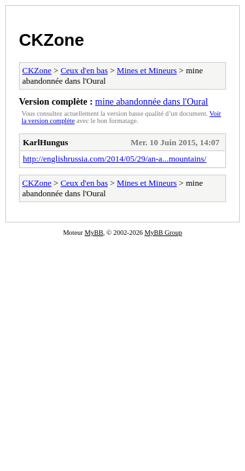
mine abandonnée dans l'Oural (151, 101)
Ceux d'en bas (84, 70)
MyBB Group (163, 232)
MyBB (94, 232)
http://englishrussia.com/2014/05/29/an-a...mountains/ (114, 159)
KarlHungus (45, 142)
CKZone (51, 40)
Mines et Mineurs (147, 70)
